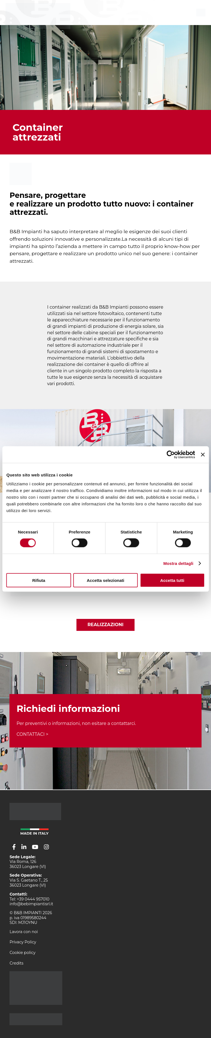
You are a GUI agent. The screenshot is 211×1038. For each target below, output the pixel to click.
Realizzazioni (106, 624)
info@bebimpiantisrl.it (31, 903)
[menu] (200, 12)
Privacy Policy (22, 941)
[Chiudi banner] (203, 455)
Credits (16, 963)
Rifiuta (38, 580)
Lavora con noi (23, 931)
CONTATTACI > (32, 734)
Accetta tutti (172, 580)
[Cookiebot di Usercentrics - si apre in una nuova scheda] (171, 455)
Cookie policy (22, 952)
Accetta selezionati (105, 580)
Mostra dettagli (178, 563)
